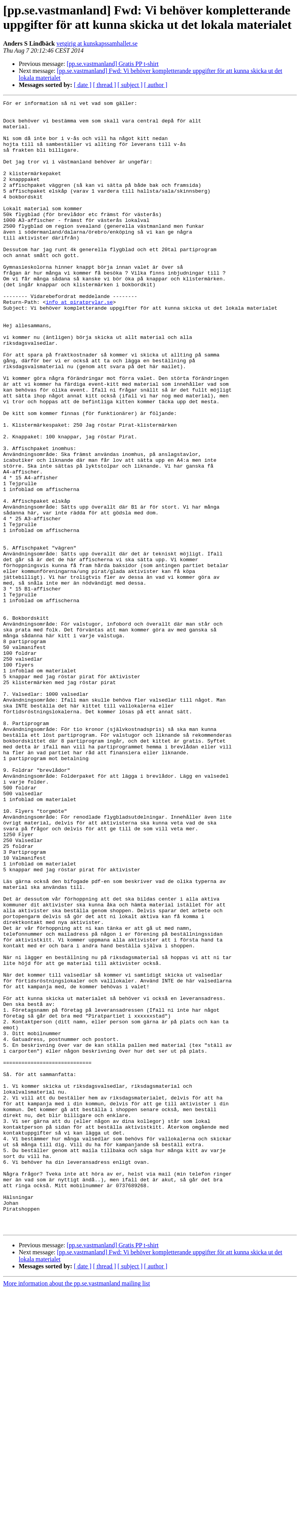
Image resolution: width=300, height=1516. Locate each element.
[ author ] (156, 85)
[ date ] (82, 85)
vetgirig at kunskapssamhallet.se (97, 43)
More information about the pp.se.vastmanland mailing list (76, 1509)
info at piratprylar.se (79, 342)
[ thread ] (104, 85)
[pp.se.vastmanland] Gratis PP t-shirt (113, 63)
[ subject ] (130, 85)
